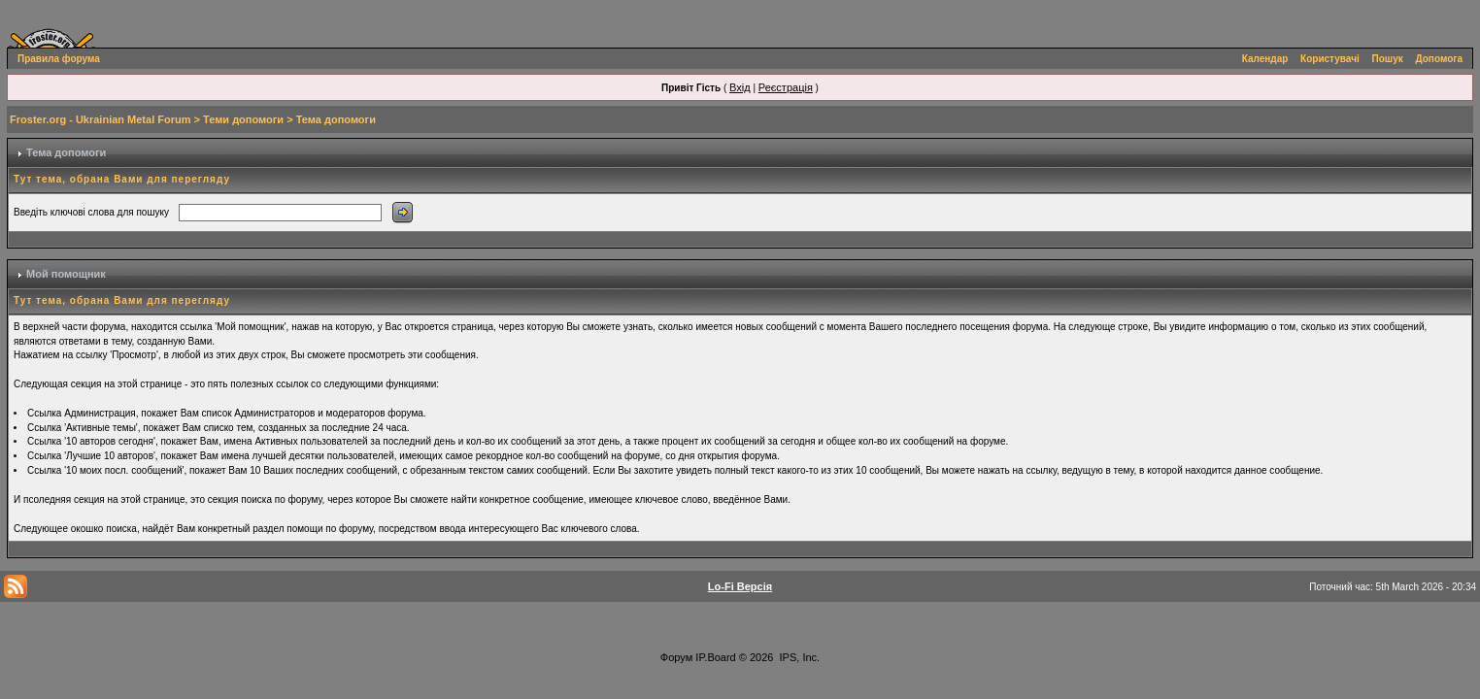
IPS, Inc (799, 657)
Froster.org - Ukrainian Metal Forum (100, 119)
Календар (1265, 58)
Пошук (1387, 58)
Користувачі (1330, 58)
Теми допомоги (243, 119)
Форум (676, 657)
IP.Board (715, 657)
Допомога (1439, 58)
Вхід (740, 87)
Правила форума (58, 58)
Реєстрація (785, 87)
